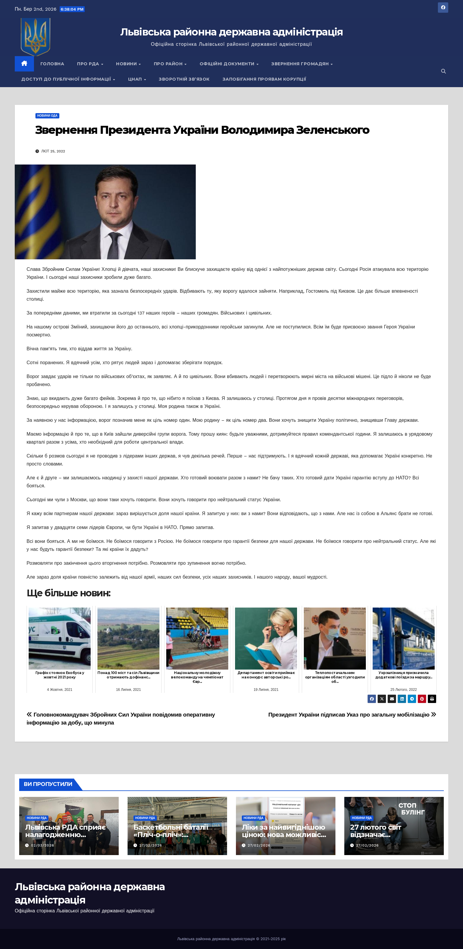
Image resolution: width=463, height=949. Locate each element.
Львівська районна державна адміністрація (231, 32)
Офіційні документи (228, 63)
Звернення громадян (300, 63)
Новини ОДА (47, 115)
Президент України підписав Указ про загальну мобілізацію (352, 714)
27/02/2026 (150, 845)
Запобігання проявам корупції (265, 79)
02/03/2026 (42, 845)
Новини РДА (37, 818)
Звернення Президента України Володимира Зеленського (202, 130)
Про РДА (88, 63)
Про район (169, 63)
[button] (443, 71)
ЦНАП (136, 79)
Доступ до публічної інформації (67, 79)
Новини (127, 63)
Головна (52, 63)
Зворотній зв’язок (184, 79)
